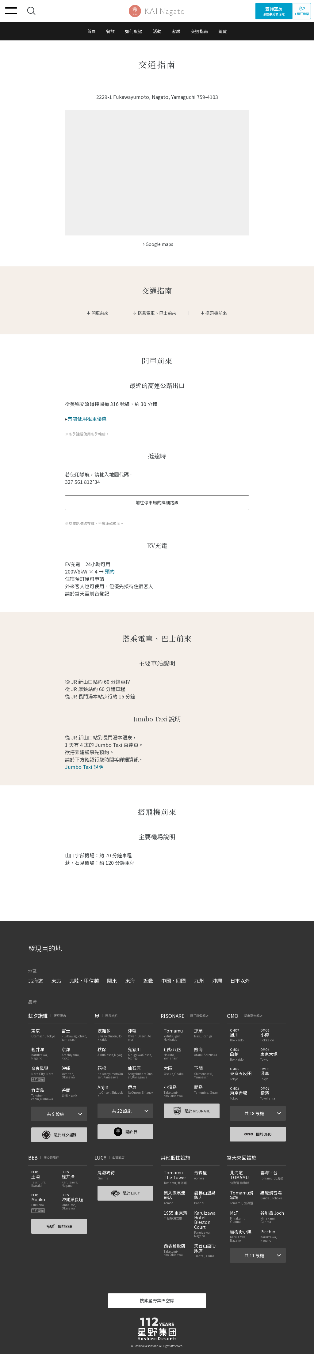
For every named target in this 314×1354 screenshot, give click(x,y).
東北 (56, 980)
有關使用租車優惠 (87, 418)
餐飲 (110, 31)
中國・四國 (173, 980)
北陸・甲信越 (84, 980)
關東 (112, 980)
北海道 (35, 980)
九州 (199, 980)
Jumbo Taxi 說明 (84, 766)
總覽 (222, 31)
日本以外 (240, 980)
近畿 (148, 980)
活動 (157, 31)
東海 (130, 980)
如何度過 (133, 31)
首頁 (91, 31)
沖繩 (217, 980)
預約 (110, 571)
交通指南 (199, 31)
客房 (176, 31)
